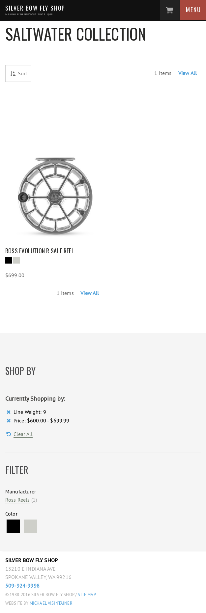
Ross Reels (17, 499)
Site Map (87, 594)
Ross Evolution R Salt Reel (39, 250)
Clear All (23, 434)
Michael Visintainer (51, 603)
